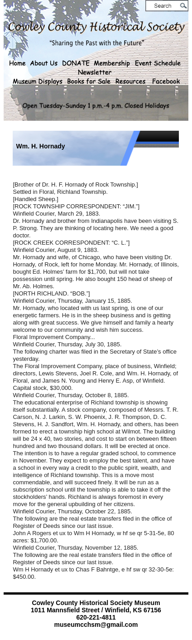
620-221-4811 (95, 617)
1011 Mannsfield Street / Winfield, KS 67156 (96, 610)
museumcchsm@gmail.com (96, 624)
